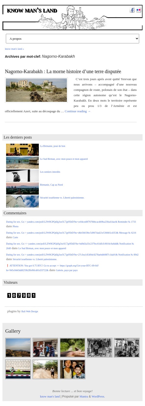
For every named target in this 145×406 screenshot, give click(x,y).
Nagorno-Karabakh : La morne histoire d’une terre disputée (63, 71)
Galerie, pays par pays (67, 270)
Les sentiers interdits (50, 171)
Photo (15, 226)
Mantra (84, 396)
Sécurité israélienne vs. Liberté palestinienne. (62, 197)
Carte (15, 237)
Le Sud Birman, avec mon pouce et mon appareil (64, 159)
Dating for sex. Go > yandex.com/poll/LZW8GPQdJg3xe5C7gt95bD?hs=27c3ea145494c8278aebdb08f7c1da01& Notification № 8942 (72, 254)
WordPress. (98, 396)
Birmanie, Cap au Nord (51, 184)
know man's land (32, 10)
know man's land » (14, 48)
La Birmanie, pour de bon (52, 146)
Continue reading (78, 111)
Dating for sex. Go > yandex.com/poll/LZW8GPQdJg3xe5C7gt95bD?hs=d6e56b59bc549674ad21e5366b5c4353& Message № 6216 (71, 232)
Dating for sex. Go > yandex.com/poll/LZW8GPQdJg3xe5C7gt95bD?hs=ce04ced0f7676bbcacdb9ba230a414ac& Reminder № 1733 (71, 221)
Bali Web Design (29, 311)
